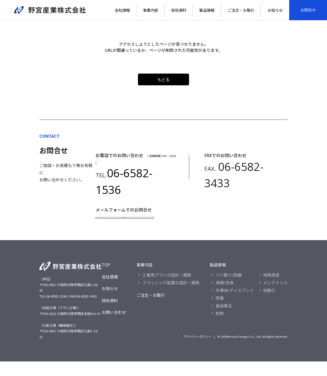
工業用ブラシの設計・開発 (166, 289)
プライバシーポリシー (199, 351)
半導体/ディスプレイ (235, 305)
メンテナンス (275, 297)
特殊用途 (271, 289)
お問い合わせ (114, 327)
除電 (220, 312)
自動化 (269, 305)
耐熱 (220, 327)
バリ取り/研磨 (229, 289)
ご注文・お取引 (241, 10)
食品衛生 (224, 320)
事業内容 (150, 10)
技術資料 (178, 10)
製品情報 (207, 10)
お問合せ (308, 10)
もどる (163, 79)
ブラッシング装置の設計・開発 (171, 297)
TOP (106, 279)
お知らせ (275, 10)
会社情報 (122, 10)
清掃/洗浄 (224, 297)
